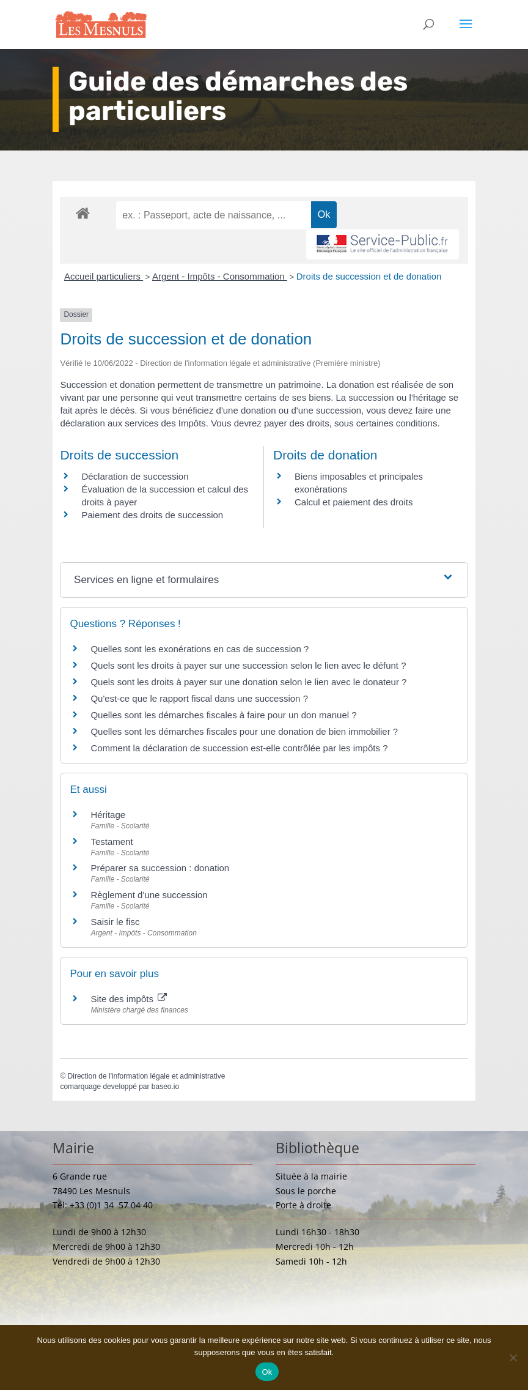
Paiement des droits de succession (152, 515)
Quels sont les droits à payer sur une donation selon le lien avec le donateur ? (248, 682)
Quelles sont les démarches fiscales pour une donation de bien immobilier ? (244, 731)
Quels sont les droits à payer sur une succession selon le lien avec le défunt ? (248, 665)
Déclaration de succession (134, 476)
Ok (267, 1372)
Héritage (107, 814)
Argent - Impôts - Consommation (219, 276)
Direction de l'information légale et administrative (147, 1076)
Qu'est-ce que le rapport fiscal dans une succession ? (199, 698)
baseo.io (165, 1086)
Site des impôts (128, 999)
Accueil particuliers (103, 276)
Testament (111, 841)
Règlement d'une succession (148, 895)
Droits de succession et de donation (369, 276)
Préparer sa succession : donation (159, 868)
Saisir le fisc (114, 921)
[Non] (513, 1357)
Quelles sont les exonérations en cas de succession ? (199, 649)
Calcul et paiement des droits (354, 502)
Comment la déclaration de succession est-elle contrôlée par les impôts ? (238, 748)
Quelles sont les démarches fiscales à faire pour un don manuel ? (223, 715)
